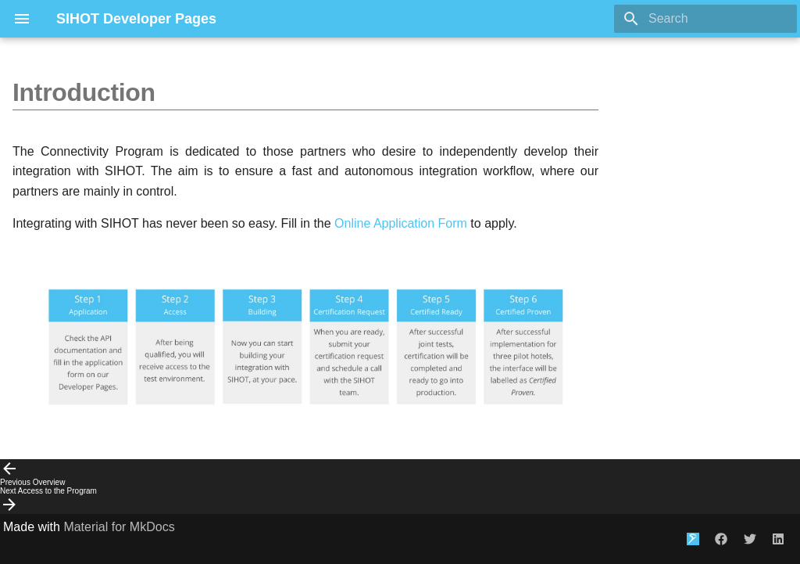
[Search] (705, 19)
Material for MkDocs (118, 526)
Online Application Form (400, 223)
